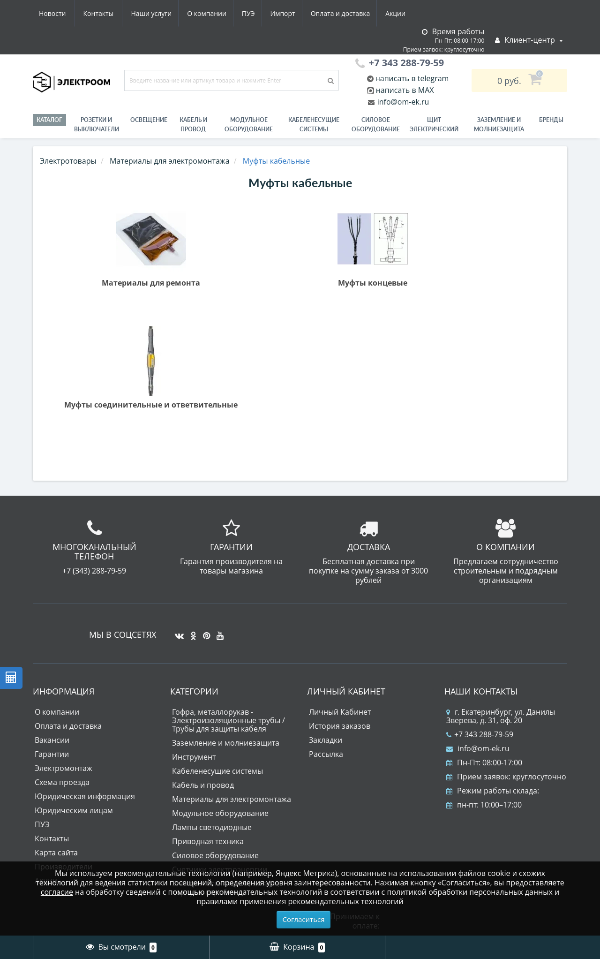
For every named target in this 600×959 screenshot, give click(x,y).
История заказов (339, 726)
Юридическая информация (85, 796)
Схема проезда (62, 782)
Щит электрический (434, 124)
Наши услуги (59, 13)
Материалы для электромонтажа (231, 799)
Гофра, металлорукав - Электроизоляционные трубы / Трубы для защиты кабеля (228, 720)
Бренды (551, 119)
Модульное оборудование (249, 124)
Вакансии (52, 740)
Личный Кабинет (340, 712)
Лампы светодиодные (212, 827)
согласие (57, 892)
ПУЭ (160, 13)
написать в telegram (411, 78)
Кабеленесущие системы (313, 124)
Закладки (325, 740)
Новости (353, 13)
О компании (116, 13)
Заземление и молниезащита (225, 743)
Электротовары (68, 161)
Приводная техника (208, 841)
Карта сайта (56, 852)
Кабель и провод (193, 124)
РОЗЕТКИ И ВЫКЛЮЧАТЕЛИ (96, 124)
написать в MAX (405, 90)
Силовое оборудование (376, 124)
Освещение (148, 119)
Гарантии (52, 754)
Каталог (49, 119)
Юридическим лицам (74, 810)
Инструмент (194, 757)
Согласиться (304, 919)
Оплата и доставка (256, 13)
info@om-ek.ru (402, 102)
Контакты (400, 13)
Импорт (196, 13)
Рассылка (326, 754)
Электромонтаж (63, 768)
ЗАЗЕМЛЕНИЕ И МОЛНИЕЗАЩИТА (499, 124)
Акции (313, 13)
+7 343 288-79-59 (479, 734)
